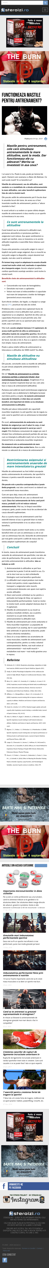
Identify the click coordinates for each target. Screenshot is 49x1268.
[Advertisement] (16, 775)
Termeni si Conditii (28, 1248)
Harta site (6, 1250)
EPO (10, 304)
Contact (39, 1248)
